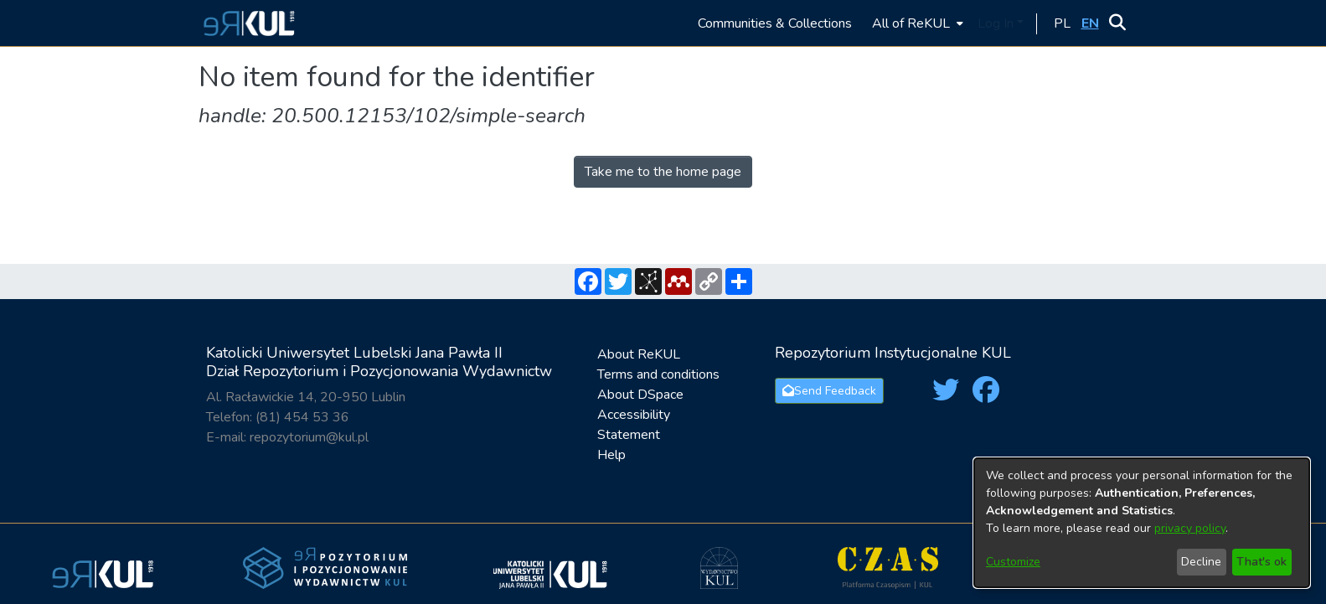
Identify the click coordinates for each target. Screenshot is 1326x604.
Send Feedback (829, 391)
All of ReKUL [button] (911, 23)
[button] (247, 23)
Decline (1201, 562)
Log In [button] (997, 23)
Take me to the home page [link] (663, 172)
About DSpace (640, 394)
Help (611, 455)
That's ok (1261, 562)
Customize (1013, 562)
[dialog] (1141, 522)
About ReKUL (638, 354)
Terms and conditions (658, 374)
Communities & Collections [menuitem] (775, 23)
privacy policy (1189, 528)
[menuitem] (916, 23)
